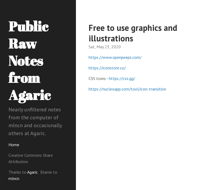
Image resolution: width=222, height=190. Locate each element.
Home (13, 144)
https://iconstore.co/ (107, 67)
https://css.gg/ (122, 78)
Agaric (32, 172)
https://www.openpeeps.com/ (115, 57)
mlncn (13, 178)
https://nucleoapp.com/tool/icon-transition (127, 89)
